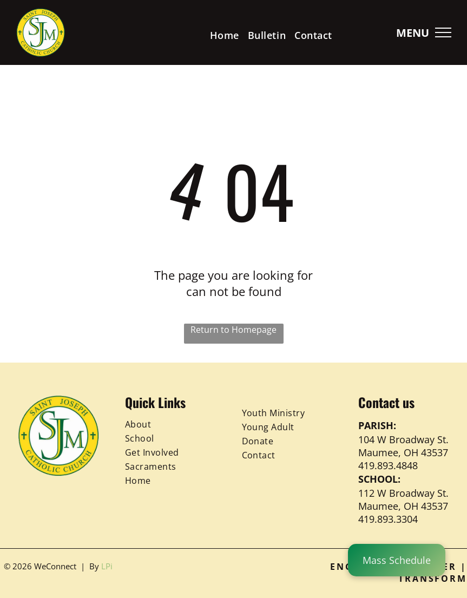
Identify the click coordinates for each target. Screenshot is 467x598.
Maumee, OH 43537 (403, 452)
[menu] (443, 32)
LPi (107, 566)
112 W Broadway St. (403, 493)
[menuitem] (225, 35)
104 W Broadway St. (403, 439)
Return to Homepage (233, 330)
